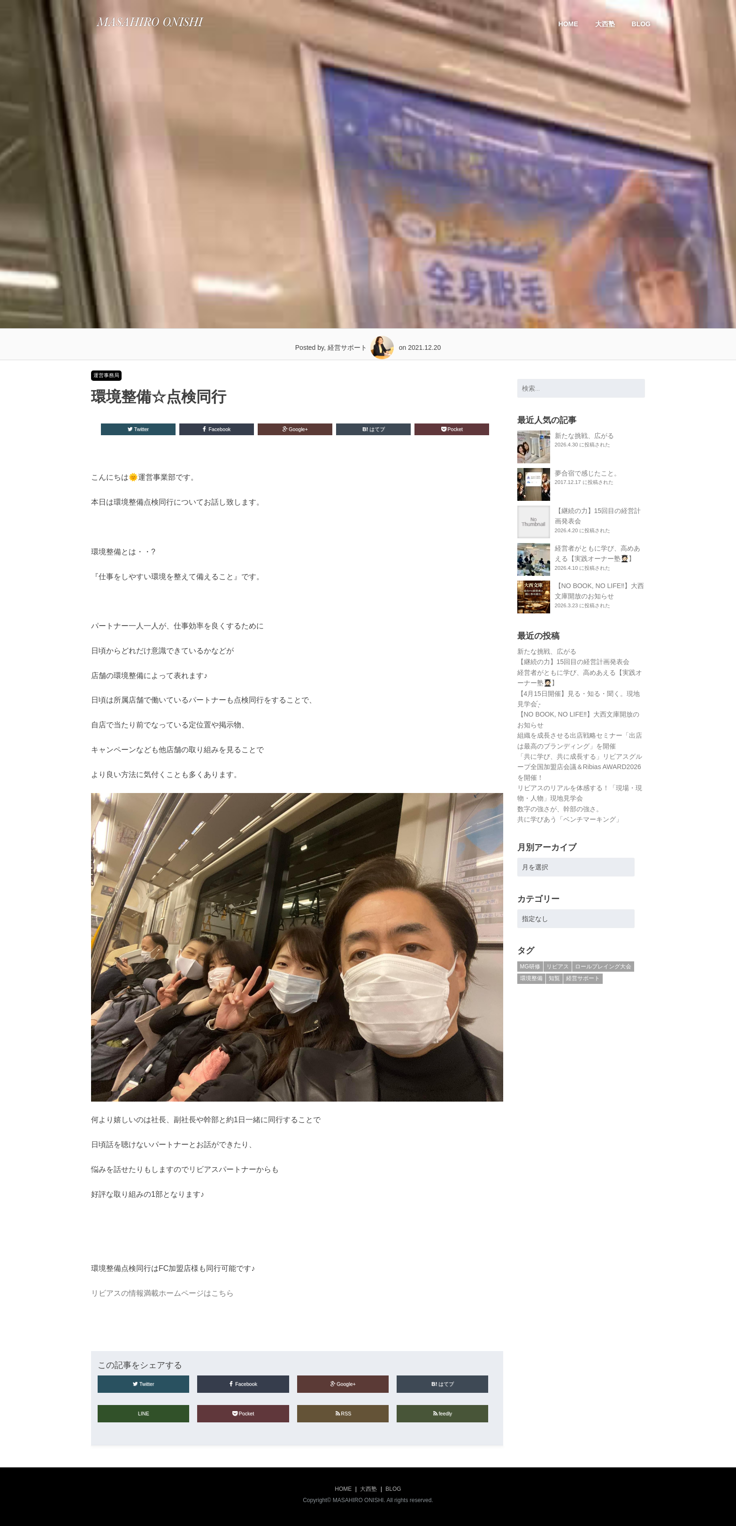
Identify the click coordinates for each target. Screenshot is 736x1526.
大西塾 (605, 24)
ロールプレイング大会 (603, 966)
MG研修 (530, 966)
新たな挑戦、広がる (584, 435)
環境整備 (531, 978)
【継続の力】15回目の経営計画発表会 (573, 661)
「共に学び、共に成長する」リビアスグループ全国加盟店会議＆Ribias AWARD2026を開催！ (579, 767)
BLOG (641, 24)
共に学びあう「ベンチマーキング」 (569, 819)
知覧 (554, 978)
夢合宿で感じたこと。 (588, 473)
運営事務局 (106, 375)
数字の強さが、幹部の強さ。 (560, 809)
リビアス (557, 966)
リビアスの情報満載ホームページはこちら (162, 1293)
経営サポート (583, 978)
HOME (568, 24)
